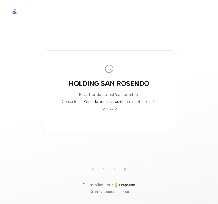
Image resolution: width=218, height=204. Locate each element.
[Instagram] (114, 170)
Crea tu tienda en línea (109, 192)
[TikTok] (104, 170)
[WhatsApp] (93, 170)
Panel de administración (104, 101)
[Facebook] (125, 170)
